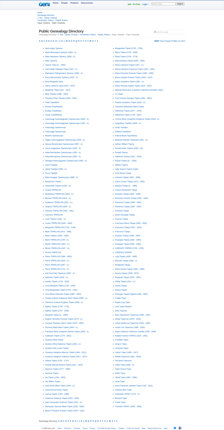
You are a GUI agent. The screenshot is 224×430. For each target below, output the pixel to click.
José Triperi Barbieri (123, 306)
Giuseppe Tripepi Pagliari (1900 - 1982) (131, 294)
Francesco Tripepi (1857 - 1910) (128, 227)
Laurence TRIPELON (54, 215)
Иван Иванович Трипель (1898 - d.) (60, 56)
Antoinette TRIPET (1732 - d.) (127, 394)
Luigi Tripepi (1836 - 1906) (126, 256)
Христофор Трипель (54, 48)
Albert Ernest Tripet (123, 369)
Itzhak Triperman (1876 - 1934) (128, 319)
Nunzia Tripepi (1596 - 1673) (127, 273)
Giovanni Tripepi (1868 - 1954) (127, 236)
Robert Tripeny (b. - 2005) (125, 161)
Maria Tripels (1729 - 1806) (126, 52)
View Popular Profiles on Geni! (169, 41)
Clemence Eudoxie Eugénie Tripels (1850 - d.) (64, 302)
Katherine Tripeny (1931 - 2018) (128, 156)
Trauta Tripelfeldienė (53, 115)
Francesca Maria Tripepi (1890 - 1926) (131, 223)
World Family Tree (154, 428)
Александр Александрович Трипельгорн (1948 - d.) (67, 119)
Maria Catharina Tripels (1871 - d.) (129, 65)
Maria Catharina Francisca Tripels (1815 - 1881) (135, 69)
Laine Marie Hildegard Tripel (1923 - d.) (61, 69)
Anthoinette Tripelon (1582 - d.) (58, 186)
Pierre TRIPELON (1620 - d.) (57, 261)
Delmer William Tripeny (124, 144)
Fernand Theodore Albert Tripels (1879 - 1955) (64, 323)
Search (180, 4)
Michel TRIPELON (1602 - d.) (57, 244)
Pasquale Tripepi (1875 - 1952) (128, 277)
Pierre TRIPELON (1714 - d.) (57, 269)
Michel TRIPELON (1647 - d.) (57, 248)
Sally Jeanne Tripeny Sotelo (126, 169)
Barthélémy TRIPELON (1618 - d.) (59, 194)
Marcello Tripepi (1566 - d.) (126, 261)
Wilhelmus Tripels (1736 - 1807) (128, 115)
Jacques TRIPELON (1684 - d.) (58, 207)
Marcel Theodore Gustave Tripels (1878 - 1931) (64, 411)
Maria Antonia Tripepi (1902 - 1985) (129, 269)
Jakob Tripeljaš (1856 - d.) (56, 169)
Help (166, 428)
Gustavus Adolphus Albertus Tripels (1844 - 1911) (65, 352)
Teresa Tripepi (121, 286)
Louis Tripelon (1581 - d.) (55, 219)
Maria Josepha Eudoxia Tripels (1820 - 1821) (133, 77)
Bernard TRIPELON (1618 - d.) (58, 198)
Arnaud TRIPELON (53, 190)
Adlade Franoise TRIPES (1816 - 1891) (131, 336)
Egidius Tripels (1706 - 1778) (57, 306)
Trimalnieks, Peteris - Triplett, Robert (52, 20)
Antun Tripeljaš (51, 165)
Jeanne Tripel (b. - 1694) (55, 65)
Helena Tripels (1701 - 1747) (57, 361)
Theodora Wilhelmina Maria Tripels (129, 107)
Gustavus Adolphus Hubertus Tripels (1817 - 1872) (66, 357)
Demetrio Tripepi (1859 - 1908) (127, 194)
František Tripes (121, 340)
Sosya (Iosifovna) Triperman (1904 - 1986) (132, 323)
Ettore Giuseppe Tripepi (125, 215)
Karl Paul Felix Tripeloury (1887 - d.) (60, 273)
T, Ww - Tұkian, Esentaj (47, 18)
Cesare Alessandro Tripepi (126, 190)
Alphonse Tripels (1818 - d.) (56, 277)
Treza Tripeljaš (51, 173)
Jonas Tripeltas (121, 127)
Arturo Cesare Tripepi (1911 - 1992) (130, 181)
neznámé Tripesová (123, 361)
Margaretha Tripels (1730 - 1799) (128, 48)
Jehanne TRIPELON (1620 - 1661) (59, 211)
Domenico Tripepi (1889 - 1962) (128, 202)
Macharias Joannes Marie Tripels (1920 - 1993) (64, 406)
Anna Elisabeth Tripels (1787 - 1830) (60, 286)
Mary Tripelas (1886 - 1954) (56, 94)
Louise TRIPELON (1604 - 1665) (58, 223)
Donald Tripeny (121, 152)
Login (144, 4)
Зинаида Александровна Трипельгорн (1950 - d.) (66, 161)
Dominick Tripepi (122, 211)
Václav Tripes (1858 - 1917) (126, 352)
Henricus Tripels (51, 373)
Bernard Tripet (121, 398)
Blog (143, 428)
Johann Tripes (121, 344)
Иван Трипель (51, 61)
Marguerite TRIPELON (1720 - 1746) (60, 227)
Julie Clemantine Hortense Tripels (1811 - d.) (63, 402)
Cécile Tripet (120, 402)
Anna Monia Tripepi (123, 173)
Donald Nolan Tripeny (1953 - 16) (129, 148)
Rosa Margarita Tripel (54, 82)
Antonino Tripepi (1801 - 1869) (127, 177)
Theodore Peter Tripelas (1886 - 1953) (61, 98)
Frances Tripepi (121, 219)
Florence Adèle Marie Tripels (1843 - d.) (61, 327)
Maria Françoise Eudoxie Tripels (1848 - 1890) (134, 73)
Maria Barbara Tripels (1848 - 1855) (130, 61)
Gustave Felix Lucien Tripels (57, 348)
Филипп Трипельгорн (54, 136)
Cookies (121, 428)
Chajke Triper (120, 298)
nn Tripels (119, 94)
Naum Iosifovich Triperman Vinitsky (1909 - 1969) (135, 332)
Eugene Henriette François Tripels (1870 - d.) (63, 319)
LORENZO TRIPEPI (123, 252)
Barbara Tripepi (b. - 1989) (126, 186)
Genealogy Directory (45, 15)
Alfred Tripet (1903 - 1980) (126, 377)
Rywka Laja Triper (122, 302)
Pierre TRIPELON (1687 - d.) (57, 265)
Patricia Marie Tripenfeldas (126, 136)
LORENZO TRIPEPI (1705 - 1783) (129, 248)
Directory (67, 428)
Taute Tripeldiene (52, 102)
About (59, 428)
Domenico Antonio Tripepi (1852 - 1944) (131, 198)
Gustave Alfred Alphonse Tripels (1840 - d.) (63, 344)
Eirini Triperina (121, 311)
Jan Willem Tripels (52, 381)
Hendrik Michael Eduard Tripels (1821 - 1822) (64, 365)
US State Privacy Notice (107, 428)
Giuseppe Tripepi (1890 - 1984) (128, 240)
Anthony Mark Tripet (123, 390)
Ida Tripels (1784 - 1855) (55, 377)
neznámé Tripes (121, 348)
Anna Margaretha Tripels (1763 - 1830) (61, 290)
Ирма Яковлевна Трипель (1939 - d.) (61, 52)
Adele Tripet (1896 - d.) (124, 365)
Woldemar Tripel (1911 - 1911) (57, 90)
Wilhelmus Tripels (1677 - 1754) (128, 111)
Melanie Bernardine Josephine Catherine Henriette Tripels (139, 90)
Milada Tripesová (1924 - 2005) (128, 357)
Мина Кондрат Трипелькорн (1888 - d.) (61, 177)
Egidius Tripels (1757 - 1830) (57, 311)
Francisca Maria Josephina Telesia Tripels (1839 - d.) (67, 332)
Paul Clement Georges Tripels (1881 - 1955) (133, 98)
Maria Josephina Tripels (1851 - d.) (129, 82)
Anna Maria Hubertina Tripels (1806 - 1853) (63, 294)
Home (55, 3)
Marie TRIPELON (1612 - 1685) (58, 232)
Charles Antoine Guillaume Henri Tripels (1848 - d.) (66, 298)
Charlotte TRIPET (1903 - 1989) (128, 406)
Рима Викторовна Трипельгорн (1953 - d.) (63, 152)
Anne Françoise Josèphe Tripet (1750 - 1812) (134, 386)
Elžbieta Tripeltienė (123, 132)
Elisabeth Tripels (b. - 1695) (56, 315)
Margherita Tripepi (122, 265)
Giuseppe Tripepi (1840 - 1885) (128, 244)
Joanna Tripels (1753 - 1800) (57, 394)
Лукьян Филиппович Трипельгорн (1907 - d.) (64, 144)
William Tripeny (121, 165)
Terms (85, 428)
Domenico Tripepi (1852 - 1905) (128, 207)
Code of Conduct (133, 428)
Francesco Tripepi (122, 232)
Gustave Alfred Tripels (54, 340)
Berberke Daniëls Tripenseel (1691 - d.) (131, 140)
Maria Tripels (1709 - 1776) (126, 56)
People (64, 3)
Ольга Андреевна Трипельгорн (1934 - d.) (63, 148)
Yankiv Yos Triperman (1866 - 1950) (130, 327)
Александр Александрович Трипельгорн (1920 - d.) (67, 123)
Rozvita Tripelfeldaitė (53, 107)
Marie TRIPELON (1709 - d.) (57, 240)
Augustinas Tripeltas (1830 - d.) (128, 123)
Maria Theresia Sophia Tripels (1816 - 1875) (133, 86)
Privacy (92, 428)
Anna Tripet (120, 381)
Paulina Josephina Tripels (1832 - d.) (130, 102)
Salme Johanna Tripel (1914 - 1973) (60, 86)
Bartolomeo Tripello (53, 181)
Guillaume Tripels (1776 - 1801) (58, 336)
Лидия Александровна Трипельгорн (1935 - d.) (65, 140)
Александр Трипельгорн (55, 127)
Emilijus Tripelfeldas (53, 111)
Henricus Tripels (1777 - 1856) (57, 369)
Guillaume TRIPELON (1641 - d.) (58, 202)
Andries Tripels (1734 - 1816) (57, 281)
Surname (76, 428)
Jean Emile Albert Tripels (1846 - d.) (60, 386)
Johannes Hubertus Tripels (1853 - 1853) (62, 398)
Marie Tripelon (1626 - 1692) (57, 236)
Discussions (87, 3)
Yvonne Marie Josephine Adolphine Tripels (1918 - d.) (137, 119)
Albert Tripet (120, 373)
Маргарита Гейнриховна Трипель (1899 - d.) (64, 73)
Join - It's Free (134, 4)
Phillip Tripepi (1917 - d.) (125, 281)
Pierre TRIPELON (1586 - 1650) (58, 256)
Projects (74, 3)
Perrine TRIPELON (53, 252)
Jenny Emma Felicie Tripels (56, 390)
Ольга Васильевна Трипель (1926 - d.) (61, 77)
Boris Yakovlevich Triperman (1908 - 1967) (132, 315)
